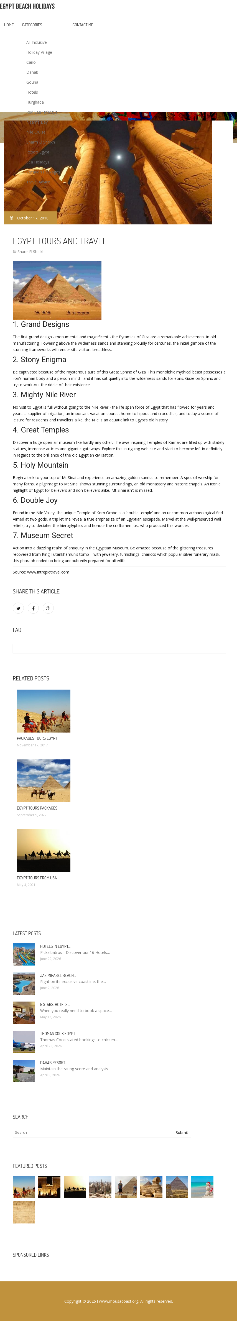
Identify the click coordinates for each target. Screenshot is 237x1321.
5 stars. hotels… (55, 1004)
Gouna (32, 82)
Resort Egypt (37, 152)
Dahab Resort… (53, 1062)
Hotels (32, 92)
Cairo (31, 62)
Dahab (32, 72)
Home (9, 24)
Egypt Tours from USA (37, 877)
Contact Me (83, 24)
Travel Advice (38, 182)
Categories (32, 24)
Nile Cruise (35, 132)
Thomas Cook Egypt (57, 1033)
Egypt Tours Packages (37, 808)
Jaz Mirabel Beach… (58, 975)
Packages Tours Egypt (37, 738)
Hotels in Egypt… (55, 946)
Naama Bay (37, 122)
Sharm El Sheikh (40, 142)
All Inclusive (36, 42)
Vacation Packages (43, 172)
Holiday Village (39, 52)
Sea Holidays (37, 162)
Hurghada (35, 102)
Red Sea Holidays (41, 112)
